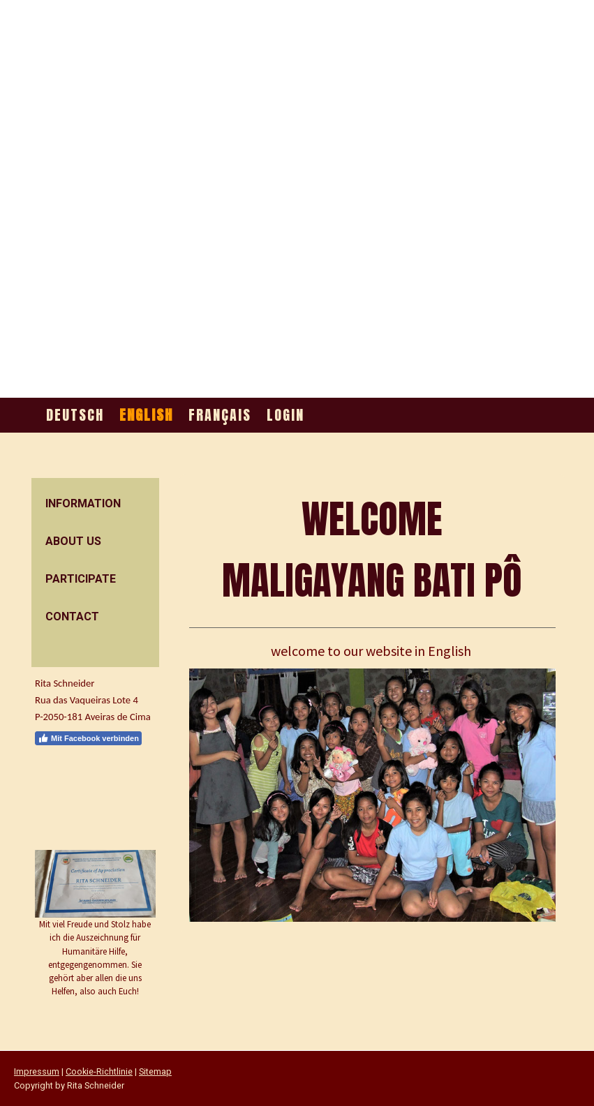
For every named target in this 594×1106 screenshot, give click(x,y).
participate (80, 578)
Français (219, 415)
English (146, 415)
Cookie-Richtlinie (99, 1071)
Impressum (36, 1071)
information (83, 503)
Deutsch (75, 415)
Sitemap (155, 1071)
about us (73, 541)
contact (72, 616)
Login (285, 415)
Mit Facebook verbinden (88, 738)
